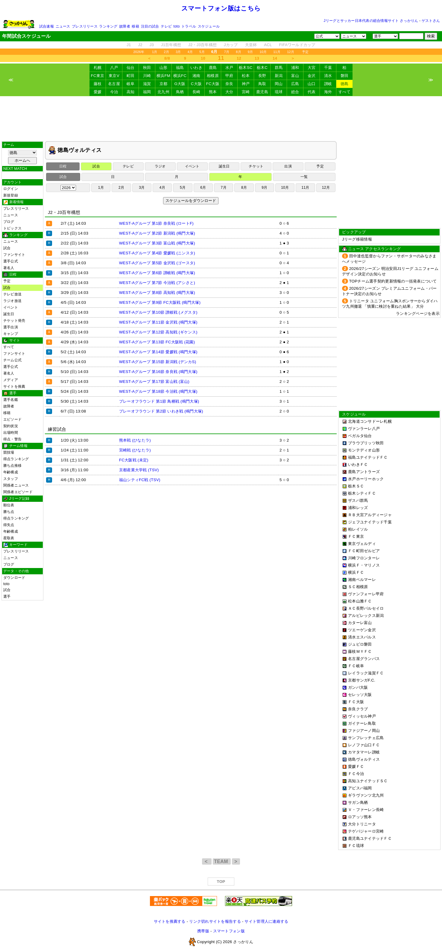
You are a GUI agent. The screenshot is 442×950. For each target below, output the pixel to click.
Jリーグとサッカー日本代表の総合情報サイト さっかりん (371, 21)
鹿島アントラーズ (364, 471)
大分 (229, 92)
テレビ (166, 26)
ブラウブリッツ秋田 (366, 443)
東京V (114, 75)
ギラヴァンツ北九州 (366, 795)
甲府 (229, 75)
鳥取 (262, 83)
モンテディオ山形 (364, 450)
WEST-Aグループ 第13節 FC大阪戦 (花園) (157, 342)
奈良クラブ (358, 709)
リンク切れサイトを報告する (215, 921)
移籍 (135, 26)
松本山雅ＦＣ (360, 601)
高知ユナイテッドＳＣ (368, 781)
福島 (180, 67)
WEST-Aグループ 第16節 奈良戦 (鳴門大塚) (158, 371)
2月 (166, 52)
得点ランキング (16, 459)
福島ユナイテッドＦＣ (368, 457)
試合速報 (46, 26)
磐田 (345, 75)
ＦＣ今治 (356, 773)
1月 (154, 52)
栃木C (262, 67)
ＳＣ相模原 (358, 587)
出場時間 (10, 433)
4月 (190, 52)
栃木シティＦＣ (362, 493)
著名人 (8, 268)
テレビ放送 (12, 294)
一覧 (304, 177)
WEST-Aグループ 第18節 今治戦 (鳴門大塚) (158, 391)
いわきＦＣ (358, 464)
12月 (290, 52)
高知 (131, 92)
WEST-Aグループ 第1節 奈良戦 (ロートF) (156, 223)
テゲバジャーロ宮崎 (366, 831)
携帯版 (203, 931)
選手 (6, 596)
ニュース (63, 26)
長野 (262, 75)
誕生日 (8, 314)
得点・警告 (12, 439)
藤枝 (98, 83)
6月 (203, 187)
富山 (295, 75)
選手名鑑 (10, 400)
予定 (305, 52)
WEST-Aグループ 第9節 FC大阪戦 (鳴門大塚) (160, 302)
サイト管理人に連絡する (266, 921)
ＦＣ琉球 (356, 845)
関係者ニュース (16, 485)
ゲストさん (431, 21)
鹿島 (213, 67)
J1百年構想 (171, 45)
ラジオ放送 (12, 301)
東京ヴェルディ (362, 543)
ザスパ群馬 (358, 500)
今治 (114, 92)
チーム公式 (12, 360)
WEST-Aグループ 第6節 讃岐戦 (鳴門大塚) (157, 273)
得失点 (8, 525)
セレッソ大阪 (360, 694)
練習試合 (57, 429)
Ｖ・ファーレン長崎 (366, 809)
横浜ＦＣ (356, 572)
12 (239, 58)
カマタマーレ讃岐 (364, 752)
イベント (10, 307)
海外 (328, 92)
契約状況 (10, 426)
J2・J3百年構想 (202, 45)
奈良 (229, 83)
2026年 (138, 52)
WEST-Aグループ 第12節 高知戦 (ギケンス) (158, 332)
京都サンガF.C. (361, 680)
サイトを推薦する (170, 921)
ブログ (8, 222)
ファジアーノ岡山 (364, 730)
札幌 (98, 67)
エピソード (12, 419)
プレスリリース (85, 26)
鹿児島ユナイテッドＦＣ (370, 838)
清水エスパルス (362, 637)
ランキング (108, 26)
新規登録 (10, 195)
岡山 (279, 83)
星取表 (8, 538)
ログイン (10, 189)
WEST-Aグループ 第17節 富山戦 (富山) (154, 381)
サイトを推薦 (14, 386)
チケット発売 (14, 320)
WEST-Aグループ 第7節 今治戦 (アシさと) (157, 282)
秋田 (147, 67)
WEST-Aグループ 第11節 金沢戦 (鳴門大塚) (158, 322)
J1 (129, 45)
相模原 (213, 75)
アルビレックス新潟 (366, 615)
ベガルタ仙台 (360, 436)
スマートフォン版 (229, 931)
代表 (312, 92)
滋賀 (147, 83)
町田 (131, 75)
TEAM (221, 861)
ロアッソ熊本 (360, 817)
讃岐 (328, 83)
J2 (140, 45)
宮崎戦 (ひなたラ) (135, 450)
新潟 (279, 75)
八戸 (114, 67)
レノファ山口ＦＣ (364, 745)
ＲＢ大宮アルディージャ (370, 515)
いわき (196, 67)
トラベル (188, 26)
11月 (276, 52)
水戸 (229, 67)
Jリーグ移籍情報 (357, 239)
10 (203, 58)
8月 (238, 52)
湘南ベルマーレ (362, 579)
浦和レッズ (358, 507)
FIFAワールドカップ (297, 45)
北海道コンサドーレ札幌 (370, 421)
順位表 (8, 505)
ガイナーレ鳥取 (362, 723)
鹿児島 (262, 92)
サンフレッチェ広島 (366, 737)
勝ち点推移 (12, 465)
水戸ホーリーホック (366, 479)
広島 (295, 83)
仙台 (131, 67)
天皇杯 (251, 45)
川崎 (147, 75)
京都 (164, 83)
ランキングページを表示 (418, 313)
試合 (6, 248)
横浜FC (180, 75)
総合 (295, 92)
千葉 (328, 67)
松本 (246, 75)
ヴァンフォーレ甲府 (366, 594)
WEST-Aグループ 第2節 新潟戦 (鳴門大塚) (157, 233)
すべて (344, 92)
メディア (10, 380)
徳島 (345, 83)
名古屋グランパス (364, 658)
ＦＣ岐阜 (356, 666)
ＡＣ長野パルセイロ (366, 608)
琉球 (279, 92)
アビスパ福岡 (360, 788)
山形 (164, 67)
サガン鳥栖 (358, 802)
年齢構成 (10, 472)
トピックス (12, 228)
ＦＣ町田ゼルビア (364, 551)
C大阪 (196, 83)
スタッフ (10, 479)
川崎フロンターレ (364, 558)
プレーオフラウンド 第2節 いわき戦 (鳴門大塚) (161, 411)
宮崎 (246, 92)
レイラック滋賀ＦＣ (366, 673)
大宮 (312, 67)
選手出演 (10, 327)
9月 (250, 52)
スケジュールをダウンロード (190, 200)
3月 (178, 52)
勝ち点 (8, 512)
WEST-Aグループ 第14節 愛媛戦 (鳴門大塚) (158, 352)
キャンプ (10, 334)
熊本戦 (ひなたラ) (135, 440)
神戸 (246, 83)
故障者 (124, 26)
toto (177, 26)
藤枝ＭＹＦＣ (360, 651)
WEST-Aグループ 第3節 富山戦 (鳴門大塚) (157, 243)
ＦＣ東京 (356, 536)
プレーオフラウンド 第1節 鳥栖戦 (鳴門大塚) (159, 401)
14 (275, 58)
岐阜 (131, 83)
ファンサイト (14, 255)
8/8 (167, 58)
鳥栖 (180, 92)
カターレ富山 (360, 622)
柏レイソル (358, 529)
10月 (263, 52)
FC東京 (97, 75)
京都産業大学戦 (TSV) (139, 470)
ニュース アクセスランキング (374, 249)
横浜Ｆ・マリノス (364, 565)
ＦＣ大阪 (356, 702)
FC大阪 (213, 83)
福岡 (147, 92)
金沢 (312, 75)
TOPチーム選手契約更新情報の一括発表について (393, 281)
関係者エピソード (18, 492)
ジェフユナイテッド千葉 (370, 522)
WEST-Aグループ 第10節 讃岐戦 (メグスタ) (158, 312)
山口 (312, 83)
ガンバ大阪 (358, 687)
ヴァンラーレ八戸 (364, 428)
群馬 (279, 67)
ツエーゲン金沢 (362, 630)
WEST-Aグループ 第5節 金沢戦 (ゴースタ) (157, 263)
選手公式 (10, 261)
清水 (328, 75)
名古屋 (114, 83)
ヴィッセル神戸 (362, 716)
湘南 (196, 75)
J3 (152, 45)
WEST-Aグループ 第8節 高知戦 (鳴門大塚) (157, 292)
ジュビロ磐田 (360, 644)
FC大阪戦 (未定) (133, 460)
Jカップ (231, 45)
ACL (268, 45)
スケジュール (209, 26)
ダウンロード (14, 578)
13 (257, 58)
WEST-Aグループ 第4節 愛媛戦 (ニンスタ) (157, 253)
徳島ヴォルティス (364, 759)
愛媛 (98, 92)
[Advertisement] (221, 118)
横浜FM (163, 75)
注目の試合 (150, 26)
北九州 (163, 92)
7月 (227, 52)
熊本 (213, 92)
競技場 (8, 452)
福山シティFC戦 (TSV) (139, 480)
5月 (202, 52)
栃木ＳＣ (356, 486)
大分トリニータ (362, 824)
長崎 (196, 92)
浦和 (295, 67)
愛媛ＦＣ (356, 766)
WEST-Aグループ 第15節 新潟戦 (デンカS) (157, 362)
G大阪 (179, 83)
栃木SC (246, 67)
